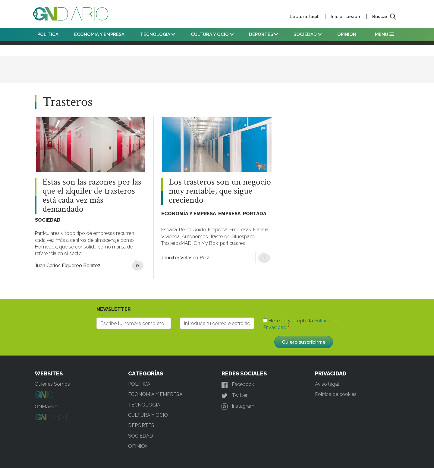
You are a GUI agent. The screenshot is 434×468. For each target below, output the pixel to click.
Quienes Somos (52, 384)
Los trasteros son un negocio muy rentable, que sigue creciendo (220, 191)
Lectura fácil (304, 16)
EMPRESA (229, 214)
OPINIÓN (346, 34)
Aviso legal (327, 384)
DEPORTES (263, 34)
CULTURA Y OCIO (212, 34)
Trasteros (220, 236)
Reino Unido (192, 229)
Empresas (240, 229)
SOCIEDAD (308, 34)
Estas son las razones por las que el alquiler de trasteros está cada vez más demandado (91, 196)
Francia (260, 229)
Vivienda (170, 236)
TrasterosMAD (176, 243)
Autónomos (195, 236)
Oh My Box (205, 243)
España (169, 229)
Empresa (217, 229)
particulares (232, 243)
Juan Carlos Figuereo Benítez (68, 265)
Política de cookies (336, 394)
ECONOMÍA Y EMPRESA (99, 34)
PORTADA (254, 214)
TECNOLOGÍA (157, 34)
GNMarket (46, 407)
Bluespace (243, 236)
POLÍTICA (47, 34)
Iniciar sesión (345, 16)
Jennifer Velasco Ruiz (185, 258)
